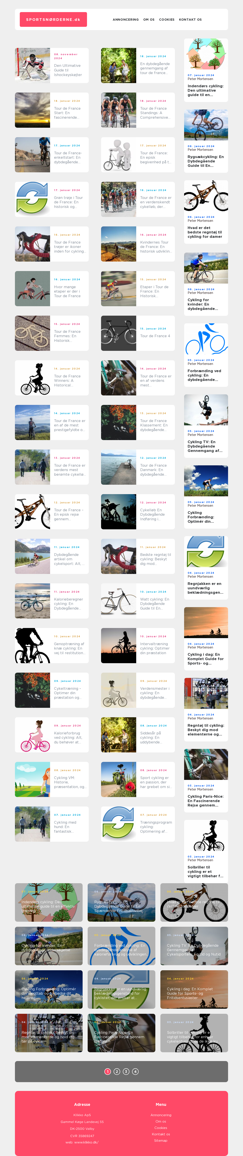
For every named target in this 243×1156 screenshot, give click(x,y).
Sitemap (160, 1141)
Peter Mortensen (200, 78)
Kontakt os (190, 19)
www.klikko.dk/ (86, 1142)
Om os (149, 19)
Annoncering (126, 19)
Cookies (167, 19)
